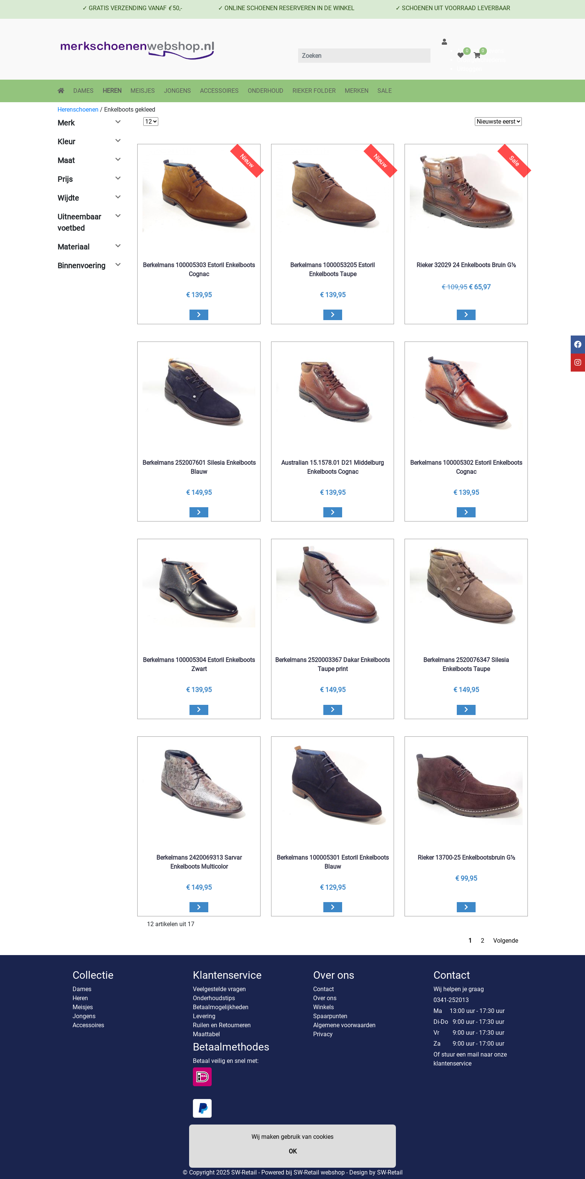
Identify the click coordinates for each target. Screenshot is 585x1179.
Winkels (323, 1007)
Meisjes (83, 1007)
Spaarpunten (330, 1016)
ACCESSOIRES (219, 90)
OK (293, 1151)
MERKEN (356, 90)
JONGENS (177, 90)
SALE (384, 90)
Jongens (84, 1016)
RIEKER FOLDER (314, 90)
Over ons (324, 998)
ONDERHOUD (265, 90)
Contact (323, 989)
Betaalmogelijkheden (221, 1007)
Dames (82, 989)
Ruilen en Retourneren (222, 1025)
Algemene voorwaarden (344, 1025)
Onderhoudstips (214, 998)
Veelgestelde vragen (219, 989)
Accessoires (88, 1025)
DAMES (83, 90)
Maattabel (206, 1034)
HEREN (112, 90)
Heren (80, 998)
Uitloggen (469, 69)
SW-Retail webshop (319, 1172)
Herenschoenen (78, 109)
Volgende (505, 940)
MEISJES (142, 90)
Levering (204, 1016)
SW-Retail (390, 1172)
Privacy (323, 1034)
